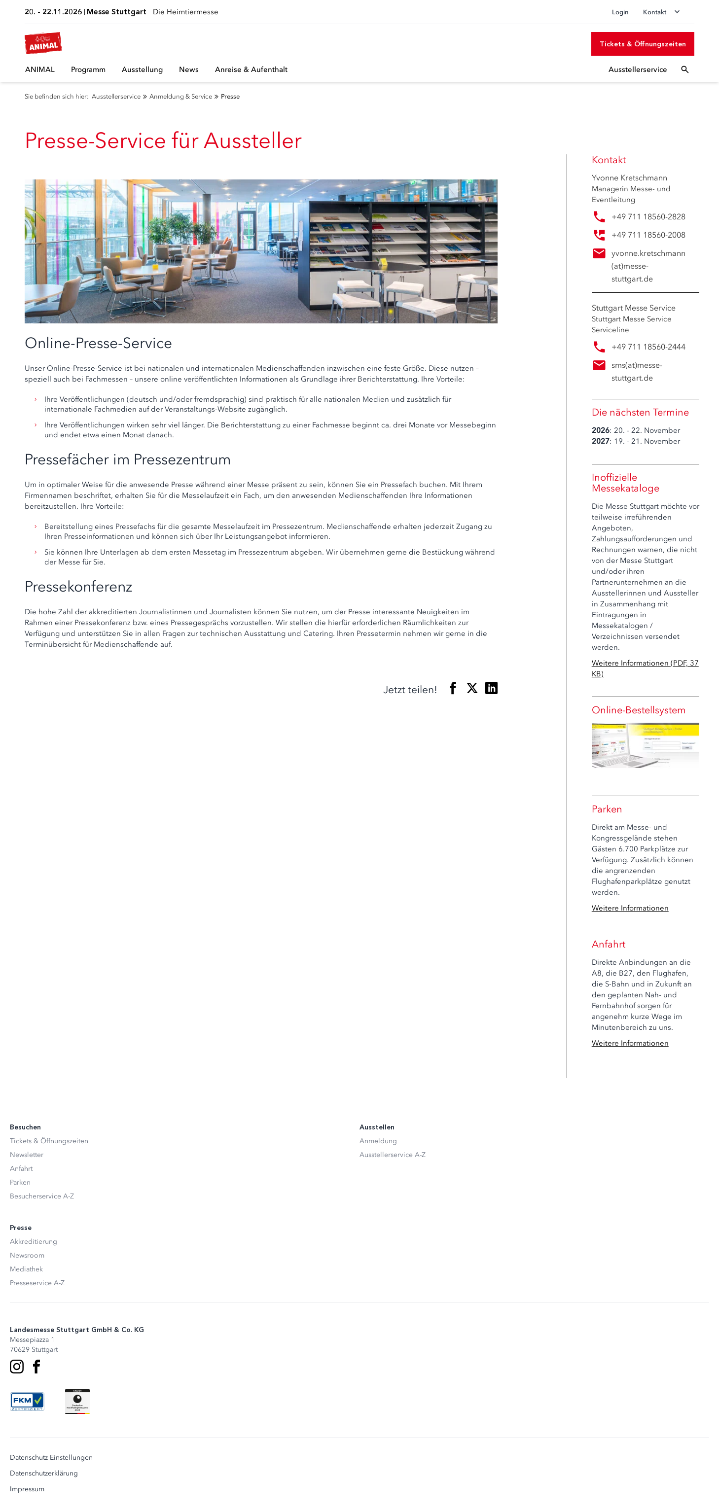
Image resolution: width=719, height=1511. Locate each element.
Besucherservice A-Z (42, 1196)
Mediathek (26, 1269)
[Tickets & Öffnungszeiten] (642, 44)
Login (620, 12)
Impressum (27, 1489)
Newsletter (26, 1155)
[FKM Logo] (27, 1401)
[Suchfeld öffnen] (685, 69)
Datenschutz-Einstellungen (51, 1458)
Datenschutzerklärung (44, 1473)
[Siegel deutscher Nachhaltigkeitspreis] (77, 1401)
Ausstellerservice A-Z (393, 1155)
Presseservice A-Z (37, 1283)
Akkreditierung (33, 1241)
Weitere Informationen (630, 908)
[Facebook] (36, 1366)
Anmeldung (378, 1141)
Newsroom (27, 1255)
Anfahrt (21, 1168)
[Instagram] (17, 1366)
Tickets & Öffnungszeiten (49, 1141)
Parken (20, 1182)
